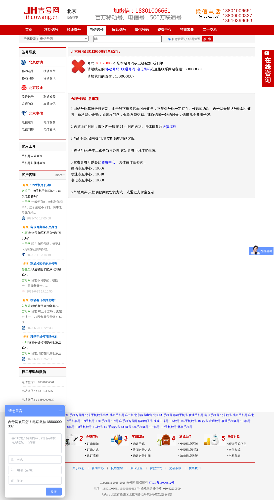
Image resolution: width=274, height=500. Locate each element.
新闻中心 (98, 468)
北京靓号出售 (143, 415)
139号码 (116, 421)
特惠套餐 (187, 30)
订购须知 (93, 444)
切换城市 (72, 17)
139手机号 (88, 421)
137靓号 (154, 427)
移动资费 (49, 71)
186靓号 (174, 421)
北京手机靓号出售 (97, 415)
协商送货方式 (142, 450)
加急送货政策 (189, 456)
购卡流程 (136, 468)
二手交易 (210, 30)
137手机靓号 (168, 427)
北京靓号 (226, 415)
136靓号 (126, 427)
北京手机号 (185, 427)
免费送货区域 (189, 444)
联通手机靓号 (230, 421)
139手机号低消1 (40, 185)
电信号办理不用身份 (43, 227)
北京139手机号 (162, 415)
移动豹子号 (145, 421)
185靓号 (203, 421)
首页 (28, 30)
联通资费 (49, 96)
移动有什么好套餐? (43, 300)
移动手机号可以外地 (43, 336)
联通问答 (28, 104)
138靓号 (69, 427)
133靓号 (245, 421)
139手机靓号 (72, 421)
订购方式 (93, 450)
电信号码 (144, 69)
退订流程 (93, 456)
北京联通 (36, 88)
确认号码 (139, 444)
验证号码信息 (237, 444)
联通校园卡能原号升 (43, 263)
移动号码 (112, 69)
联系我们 (195, 468)
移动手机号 (180, 415)
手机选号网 (76, 415)
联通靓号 (215, 421)
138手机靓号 (83, 427)
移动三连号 (161, 421)
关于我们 (78, 468)
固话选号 (119, 30)
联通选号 (74, 30)
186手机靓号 (189, 421)
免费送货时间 (189, 450)
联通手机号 (196, 415)
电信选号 (96, 30)
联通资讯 (49, 104)
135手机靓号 (112, 427)
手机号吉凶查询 (32, 156)
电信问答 (28, 129)
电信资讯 (49, 129)
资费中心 (164, 30)
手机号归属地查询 (34, 163)
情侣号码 (142, 30)
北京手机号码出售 (122, 415)
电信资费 (49, 122)
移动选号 (51, 30)
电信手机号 (211, 415)
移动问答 (28, 78)
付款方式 (156, 468)
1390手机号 (102, 421)
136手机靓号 (140, 427)
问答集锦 (117, 468)
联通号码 (128, 69)
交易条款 (234, 456)
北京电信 (36, 113)
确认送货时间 (142, 456)
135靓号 (97, 427)
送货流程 (169, 126)
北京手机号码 (242, 415)
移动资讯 (49, 78)
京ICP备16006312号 (161, 482)
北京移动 (36, 62)
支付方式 (234, 450)
